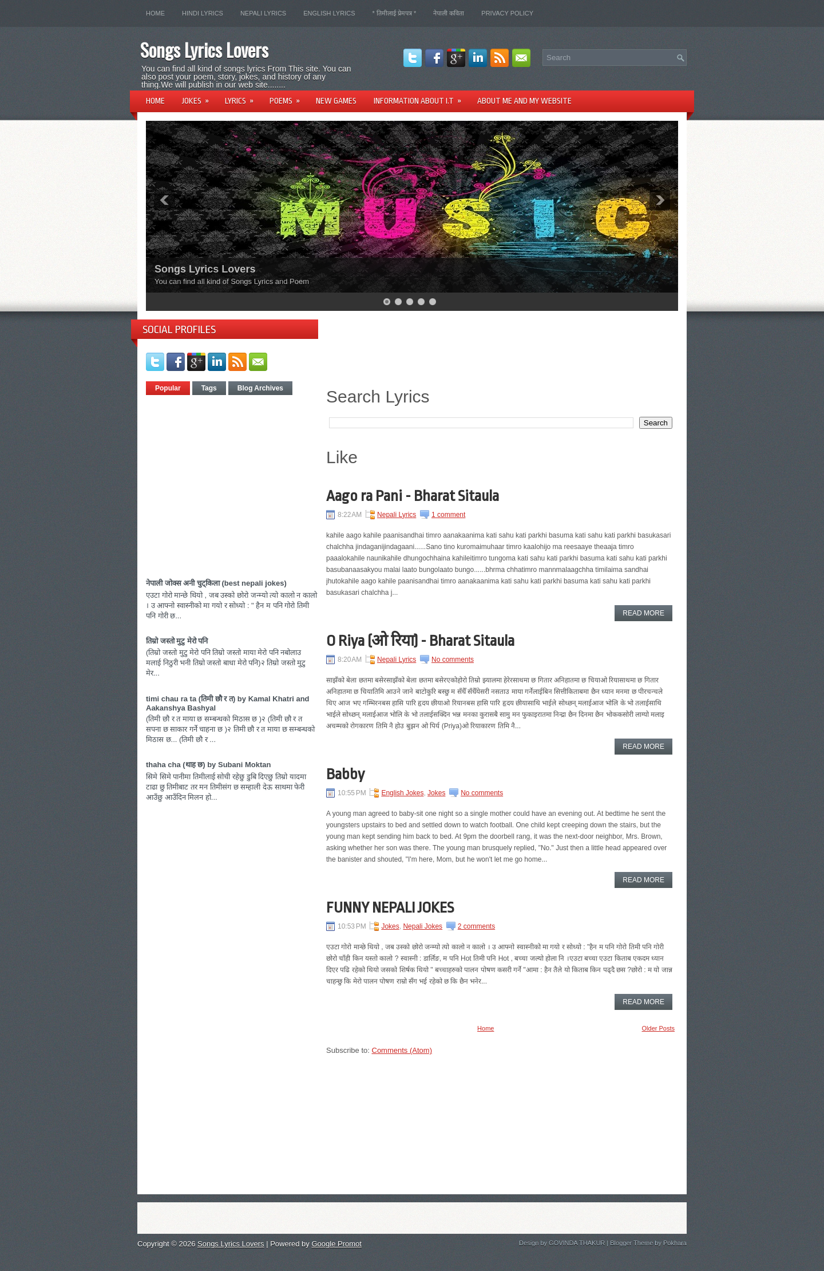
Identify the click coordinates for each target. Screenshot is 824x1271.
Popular (168, 388)
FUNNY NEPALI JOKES (390, 907)
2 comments (476, 926)
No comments (452, 660)
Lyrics (243, 97)
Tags (209, 388)
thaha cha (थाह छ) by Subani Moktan (208, 764)
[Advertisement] (242, 482)
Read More (643, 613)
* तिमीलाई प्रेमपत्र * (395, 13)
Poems (288, 97)
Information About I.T (421, 97)
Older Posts (658, 1028)
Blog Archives (260, 388)
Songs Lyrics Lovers (204, 49)
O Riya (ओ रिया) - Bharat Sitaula (420, 641)
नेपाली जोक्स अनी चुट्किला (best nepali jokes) (216, 583)
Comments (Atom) (402, 1050)
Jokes (199, 97)
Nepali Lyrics (263, 13)
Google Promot (336, 1244)
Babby (345, 774)
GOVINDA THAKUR (577, 1243)
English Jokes (402, 793)
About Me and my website (524, 100)
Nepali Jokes (422, 926)
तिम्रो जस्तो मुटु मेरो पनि (177, 641)
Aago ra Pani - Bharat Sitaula (412, 496)
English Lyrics (329, 13)
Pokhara (675, 1243)
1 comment (448, 515)
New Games (336, 100)
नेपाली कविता (448, 13)
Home (155, 13)
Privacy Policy (507, 13)
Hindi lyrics (202, 13)
